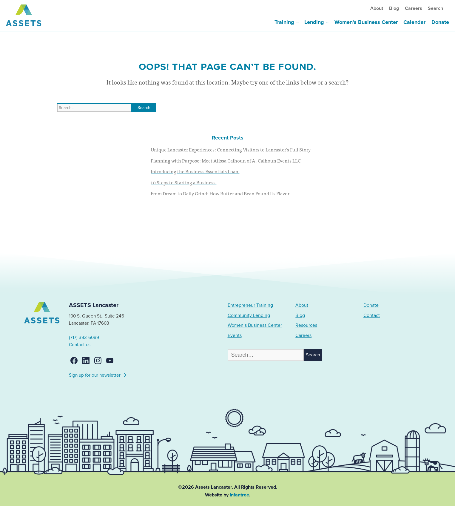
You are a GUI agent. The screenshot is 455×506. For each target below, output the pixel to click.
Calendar (414, 22)
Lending (314, 22)
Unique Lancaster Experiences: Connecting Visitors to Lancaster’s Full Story (231, 149)
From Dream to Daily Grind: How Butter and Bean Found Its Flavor (220, 193)
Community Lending (249, 315)
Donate (440, 22)
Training (284, 22)
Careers (413, 8)
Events (235, 335)
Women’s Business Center (366, 22)
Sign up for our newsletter (98, 374)
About (376, 8)
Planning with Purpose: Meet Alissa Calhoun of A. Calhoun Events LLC (226, 160)
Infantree (239, 495)
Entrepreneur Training (250, 305)
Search (435, 8)
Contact (371, 315)
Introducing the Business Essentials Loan (195, 171)
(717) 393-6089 (84, 337)
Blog (394, 8)
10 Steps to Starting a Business (183, 182)
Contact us (79, 344)
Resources (306, 325)
